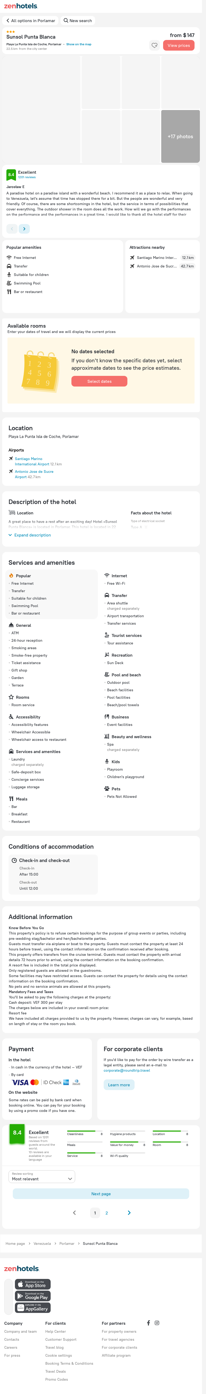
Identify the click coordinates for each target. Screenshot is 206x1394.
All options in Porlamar (33, 20)
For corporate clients (119, 1347)
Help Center (55, 1331)
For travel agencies (118, 1339)
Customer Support (60, 1339)
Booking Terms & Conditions (69, 1363)
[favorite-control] (154, 45)
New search (81, 20)
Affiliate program (116, 1355)
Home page (15, 1243)
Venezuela (42, 1243)
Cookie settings (58, 1355)
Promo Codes (56, 1379)
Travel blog (54, 1347)
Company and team (20, 1331)
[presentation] (42, 1176)
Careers (10, 1347)
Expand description (30, 535)
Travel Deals (55, 1371)
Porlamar (66, 1243)
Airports (16, 450)
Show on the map (78, 44)
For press (12, 1355)
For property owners (119, 1331)
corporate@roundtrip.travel (127, 1070)
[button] (41, 109)
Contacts (11, 1339)
